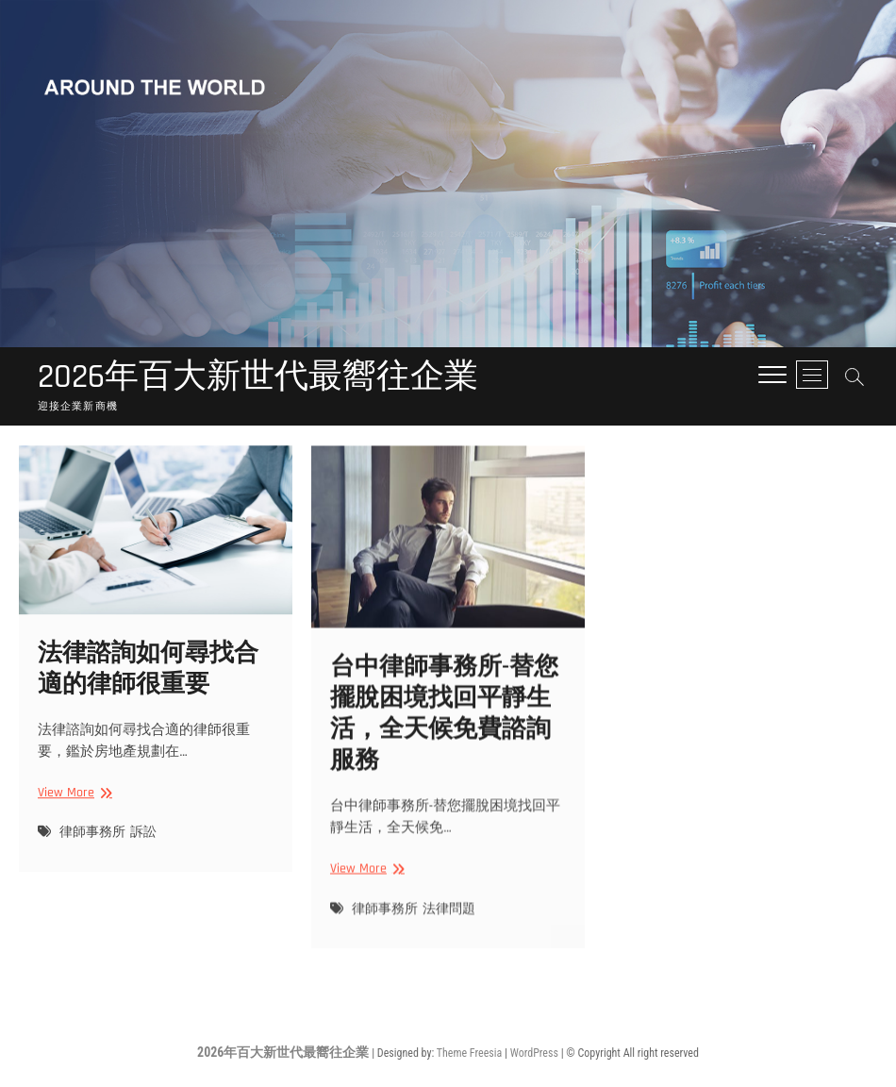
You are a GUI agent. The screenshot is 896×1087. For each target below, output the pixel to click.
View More (72, 808)
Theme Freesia (469, 1053)
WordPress (534, 1053)
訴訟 (143, 848)
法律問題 (449, 927)
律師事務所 (92, 848)
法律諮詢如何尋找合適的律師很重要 (148, 684)
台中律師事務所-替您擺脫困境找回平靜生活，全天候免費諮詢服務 (444, 732)
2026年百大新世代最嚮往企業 (258, 377)
